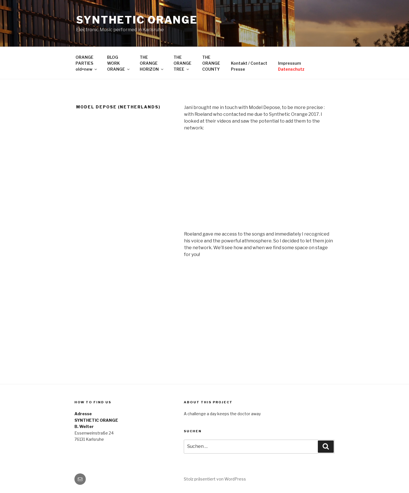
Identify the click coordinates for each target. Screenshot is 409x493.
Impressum (291, 66)
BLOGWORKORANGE (118, 63)
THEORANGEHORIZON (152, 63)
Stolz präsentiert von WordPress (215, 479)
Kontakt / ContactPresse (249, 66)
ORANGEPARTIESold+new (87, 63)
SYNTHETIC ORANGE (137, 20)
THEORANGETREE (182, 63)
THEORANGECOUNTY (211, 63)
